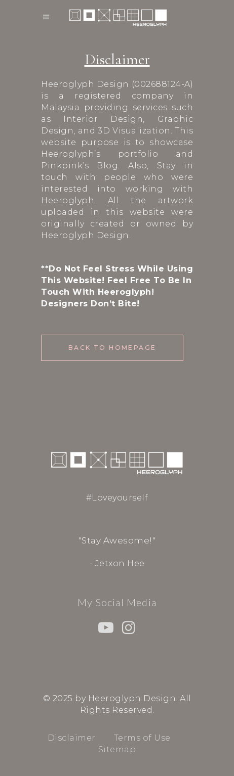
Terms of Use (142, 738)
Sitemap (117, 749)
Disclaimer (72, 738)
